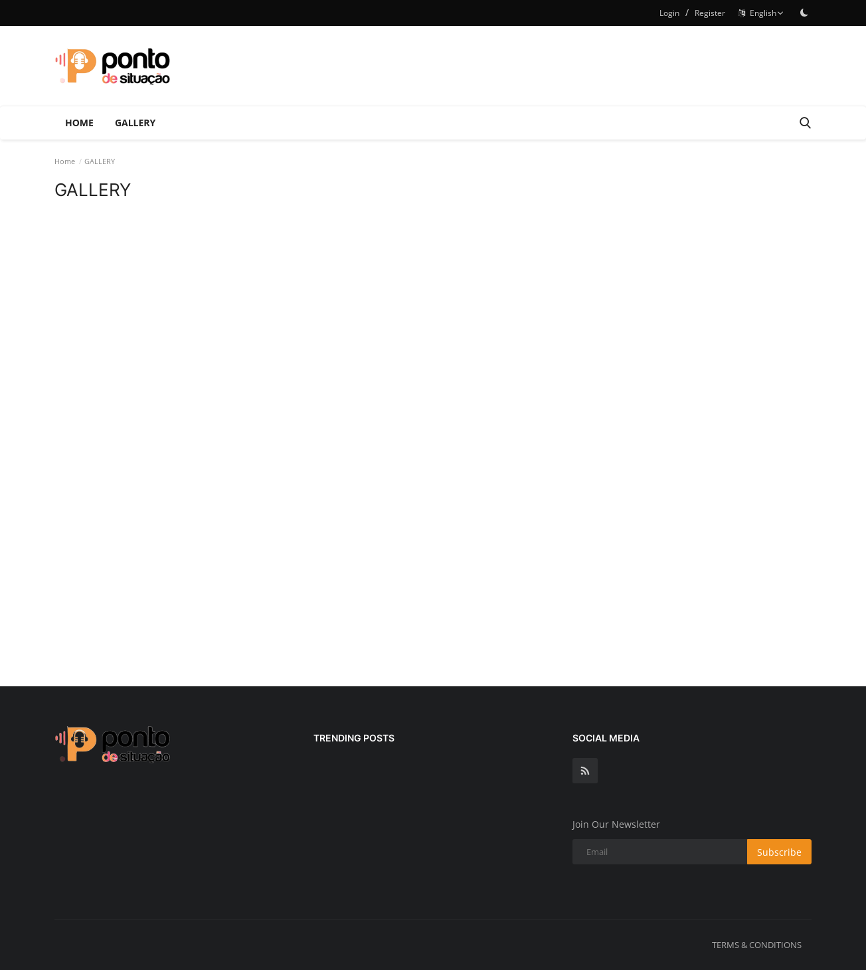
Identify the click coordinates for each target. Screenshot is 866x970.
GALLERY (135, 122)
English (761, 13)
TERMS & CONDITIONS (757, 945)
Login (669, 13)
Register (710, 13)
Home (79, 122)
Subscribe (779, 852)
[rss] (585, 770)
